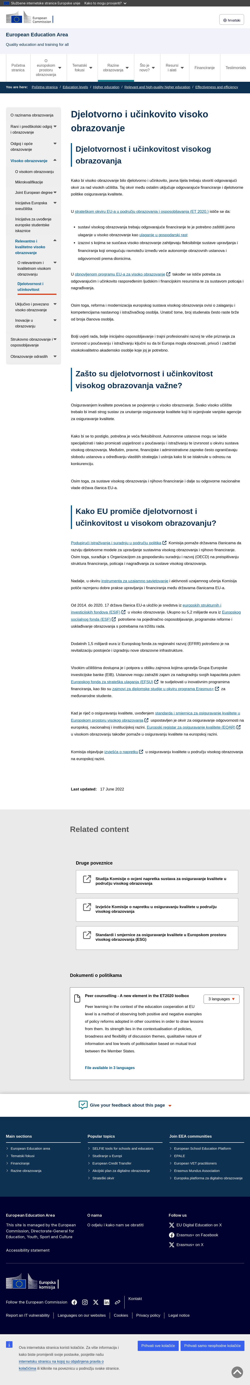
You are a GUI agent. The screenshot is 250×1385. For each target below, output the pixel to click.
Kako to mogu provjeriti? (105, 3)
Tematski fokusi (22, 1156)
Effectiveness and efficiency (216, 87)
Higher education (106, 87)
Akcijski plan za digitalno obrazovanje (121, 1171)
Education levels (75, 87)
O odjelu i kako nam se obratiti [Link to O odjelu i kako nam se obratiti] (115, 1225)
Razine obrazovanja (26, 1171)
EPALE (179, 1156)
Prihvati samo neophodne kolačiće (212, 1346)
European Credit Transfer (111, 1163)
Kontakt (135, 1299)
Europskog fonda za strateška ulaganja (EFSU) (112, 682)
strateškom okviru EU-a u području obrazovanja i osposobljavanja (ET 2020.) (142, 211)
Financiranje (205, 68)
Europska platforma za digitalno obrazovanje (208, 1178)
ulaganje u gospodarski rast (163, 235)
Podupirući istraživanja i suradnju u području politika (116, 543)
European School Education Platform (202, 1148)
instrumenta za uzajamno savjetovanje (134, 581)
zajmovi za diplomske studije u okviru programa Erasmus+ (163, 689)
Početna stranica (18, 67)
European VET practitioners (195, 1163)
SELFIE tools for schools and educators (122, 1148)
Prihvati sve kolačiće (158, 1346)
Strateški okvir (103, 1178)
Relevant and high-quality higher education (157, 87)
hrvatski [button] (231, 20)
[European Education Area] (32, 17)
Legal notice (179, 1315)
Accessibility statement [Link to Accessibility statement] (28, 1250)
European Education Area (30, 1215)
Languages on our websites (82, 1315)
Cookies (121, 1315)
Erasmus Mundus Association (197, 1171)
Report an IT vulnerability (28, 1315)
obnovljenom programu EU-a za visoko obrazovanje (120, 274)
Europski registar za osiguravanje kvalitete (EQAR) (191, 727)
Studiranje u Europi (107, 1156)
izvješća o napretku (121, 752)
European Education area (30, 1148)
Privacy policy (148, 1315)
